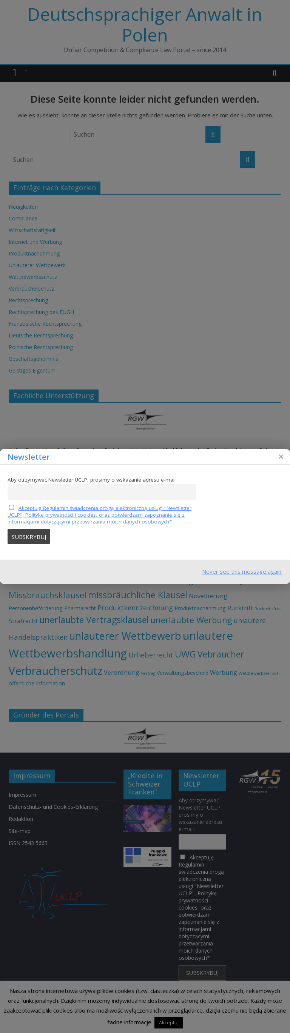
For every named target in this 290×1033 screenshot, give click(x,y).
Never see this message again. (242, 571)
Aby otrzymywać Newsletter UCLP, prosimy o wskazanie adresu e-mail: (92, 479)
